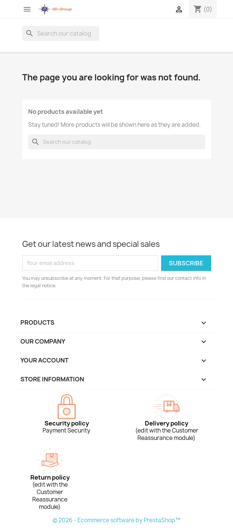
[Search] (60, 33)
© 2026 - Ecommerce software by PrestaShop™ (116, 520)
